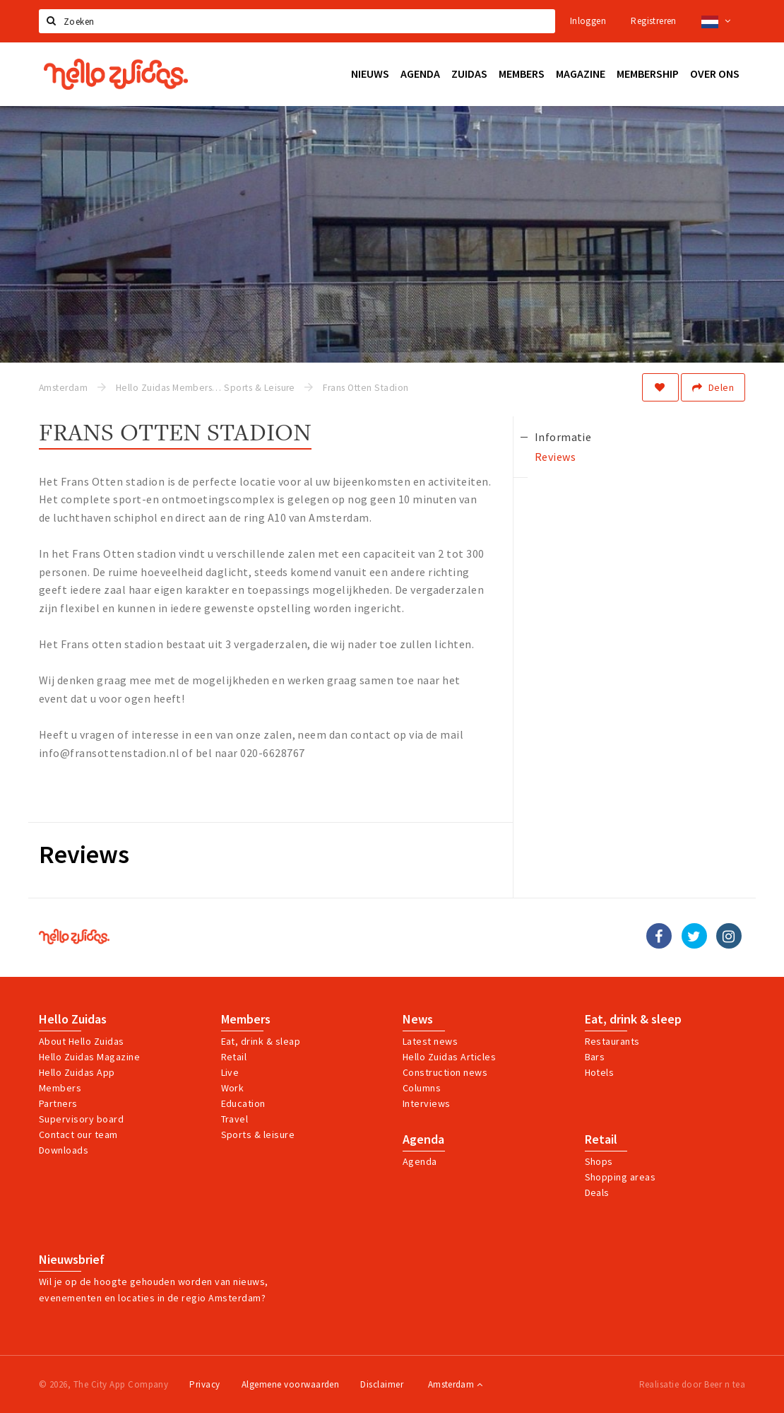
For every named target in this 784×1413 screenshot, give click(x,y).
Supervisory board (81, 1119)
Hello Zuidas (73, 1019)
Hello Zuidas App (77, 1072)
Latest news (430, 1041)
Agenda (423, 1139)
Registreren (653, 21)
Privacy (204, 1384)
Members (60, 1087)
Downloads (63, 1150)
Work (232, 1087)
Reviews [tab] (555, 457)
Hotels (599, 1072)
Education (243, 1103)
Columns (422, 1087)
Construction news (445, 1072)
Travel (235, 1119)
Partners (58, 1103)
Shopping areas (620, 1177)
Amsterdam (455, 1384)
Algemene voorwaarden (291, 1384)
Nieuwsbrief (72, 1260)
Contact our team (78, 1134)
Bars (595, 1056)
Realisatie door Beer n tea (692, 1384)
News (418, 1019)
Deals (597, 1192)
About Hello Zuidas (81, 1041)
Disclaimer (381, 1384)
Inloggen (588, 21)
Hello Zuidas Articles (449, 1056)
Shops (599, 1161)
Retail (234, 1056)
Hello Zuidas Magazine (89, 1056)
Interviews (427, 1103)
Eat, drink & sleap (261, 1041)
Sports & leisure (258, 1134)
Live (230, 1072)
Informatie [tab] (563, 437)
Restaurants (612, 1041)
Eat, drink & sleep (633, 1019)
